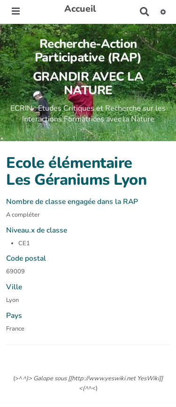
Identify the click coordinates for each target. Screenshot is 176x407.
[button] (163, 12)
